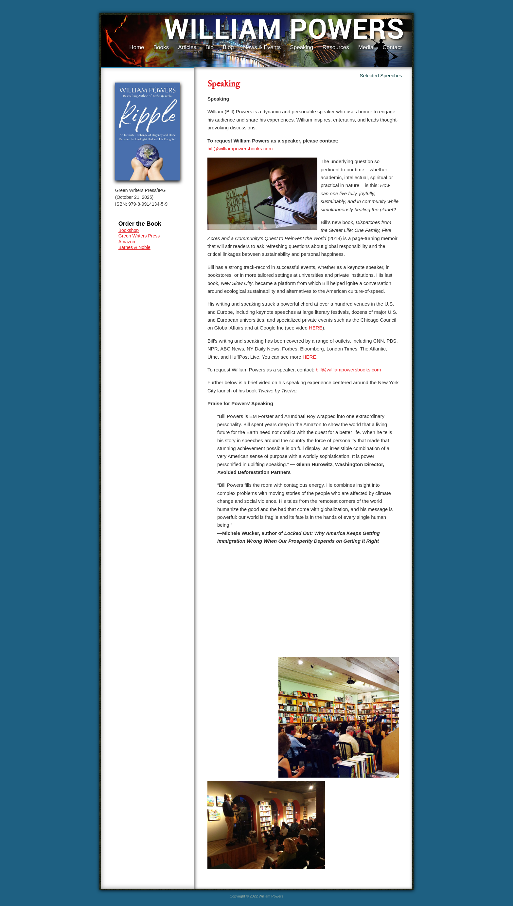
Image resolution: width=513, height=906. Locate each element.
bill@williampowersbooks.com (240, 148)
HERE (316, 327)
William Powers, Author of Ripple (281, 30)
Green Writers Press (139, 235)
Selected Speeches (381, 75)
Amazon (126, 241)
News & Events (262, 47)
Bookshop (128, 230)
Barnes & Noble (134, 247)
